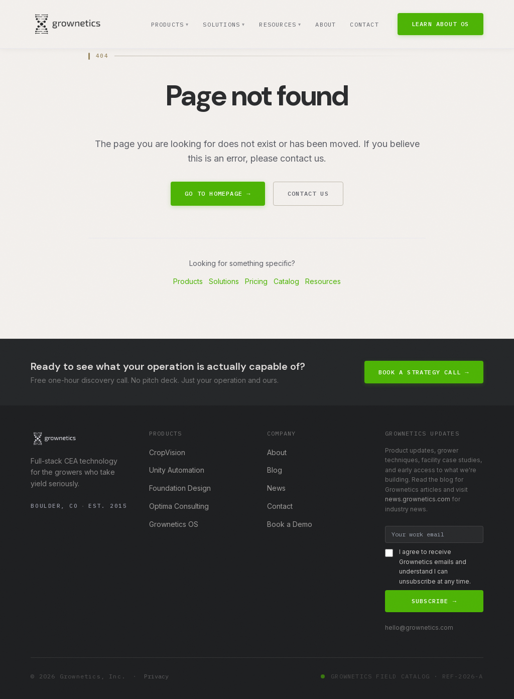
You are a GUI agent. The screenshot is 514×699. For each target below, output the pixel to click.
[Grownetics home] (67, 24)
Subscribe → (434, 601)
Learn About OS (440, 24)
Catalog (286, 281)
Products (169, 25)
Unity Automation (176, 470)
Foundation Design (180, 488)
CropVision (167, 452)
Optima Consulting (179, 506)
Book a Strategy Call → (423, 372)
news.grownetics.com (417, 499)
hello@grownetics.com (419, 627)
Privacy (156, 676)
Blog (274, 470)
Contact (364, 24)
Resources (280, 25)
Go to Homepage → (217, 193)
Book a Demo (289, 524)
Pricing (256, 281)
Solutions (223, 25)
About (325, 24)
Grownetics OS (173, 524)
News (276, 488)
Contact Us (308, 193)
